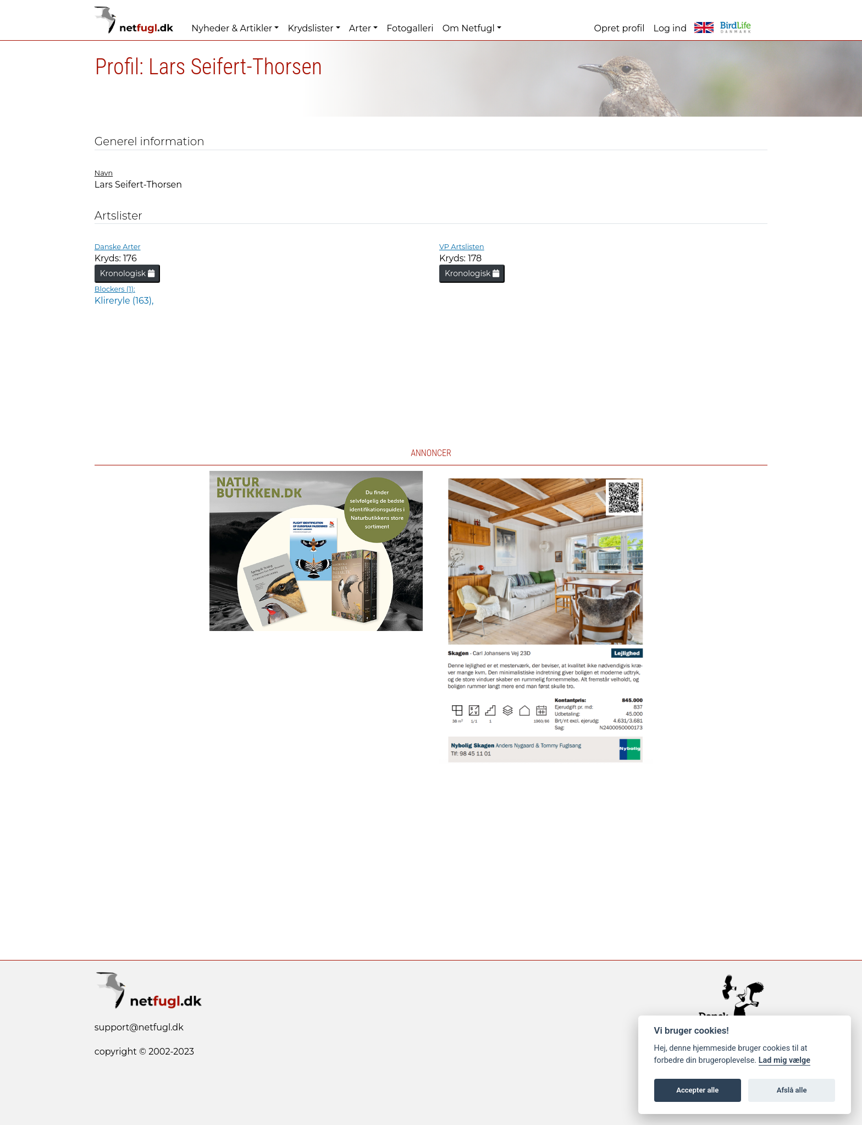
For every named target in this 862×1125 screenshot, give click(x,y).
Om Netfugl (469, 28)
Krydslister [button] (310, 28)
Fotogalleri (409, 28)
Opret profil (619, 28)
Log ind (670, 28)
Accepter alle (697, 1090)
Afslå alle (792, 1090)
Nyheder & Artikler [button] (231, 28)
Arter (360, 28)
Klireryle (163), (124, 300)
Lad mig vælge (784, 1060)
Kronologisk (127, 273)
